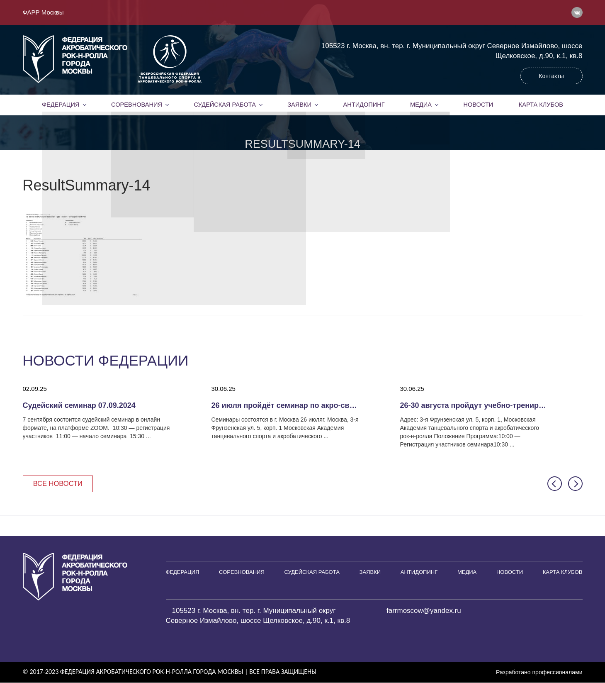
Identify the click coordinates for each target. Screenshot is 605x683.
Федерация (60, 104)
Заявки (299, 104)
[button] (554, 484)
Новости (478, 104)
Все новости (59, 484)
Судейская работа (225, 104)
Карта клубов (541, 104)
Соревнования (136, 104)
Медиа (421, 104)
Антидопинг (363, 104)
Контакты (551, 76)
